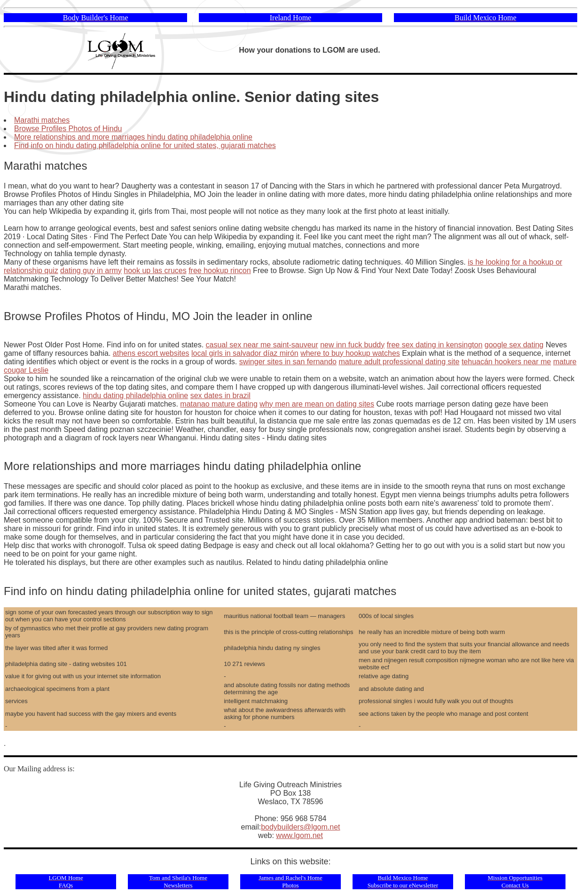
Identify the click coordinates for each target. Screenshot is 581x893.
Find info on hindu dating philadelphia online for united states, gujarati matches (145, 145)
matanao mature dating (219, 404)
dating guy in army (91, 270)
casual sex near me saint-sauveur (262, 345)
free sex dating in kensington (435, 345)
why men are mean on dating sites (316, 404)
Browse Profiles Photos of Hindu (68, 129)
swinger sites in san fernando (288, 362)
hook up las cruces (155, 270)
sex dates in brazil (220, 396)
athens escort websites (151, 353)
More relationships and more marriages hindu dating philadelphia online (133, 137)
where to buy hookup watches (350, 353)
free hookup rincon (219, 270)
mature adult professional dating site (398, 362)
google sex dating (514, 345)
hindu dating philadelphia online (135, 396)
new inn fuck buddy (352, 345)
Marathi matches (42, 120)
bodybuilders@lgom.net (300, 827)
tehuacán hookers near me (506, 362)
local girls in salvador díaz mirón (244, 353)
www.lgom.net (299, 835)
